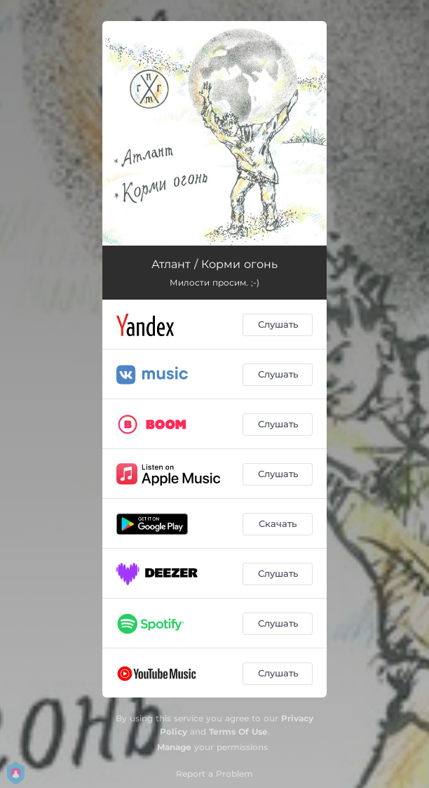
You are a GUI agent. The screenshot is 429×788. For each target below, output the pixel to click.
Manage (174, 747)
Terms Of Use (238, 731)
